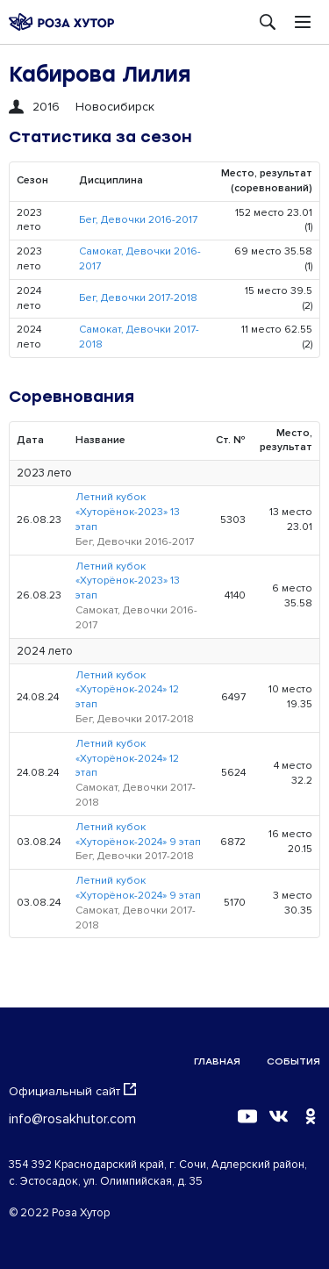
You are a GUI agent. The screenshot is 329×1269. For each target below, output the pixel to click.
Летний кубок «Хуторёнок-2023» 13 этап (127, 512)
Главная (217, 1061)
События (293, 1061)
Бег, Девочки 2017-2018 (138, 298)
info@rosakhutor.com (72, 1119)
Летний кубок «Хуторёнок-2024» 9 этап (138, 835)
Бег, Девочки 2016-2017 (138, 219)
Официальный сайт (72, 1091)
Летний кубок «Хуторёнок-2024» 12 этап (127, 690)
